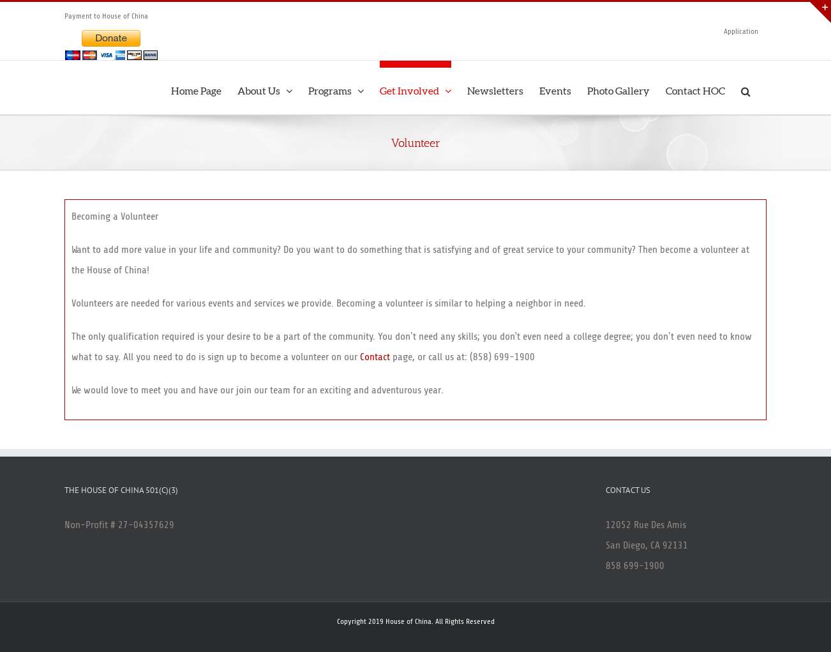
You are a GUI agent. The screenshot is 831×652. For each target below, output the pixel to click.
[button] (746, 87)
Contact (375, 356)
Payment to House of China (106, 16)
